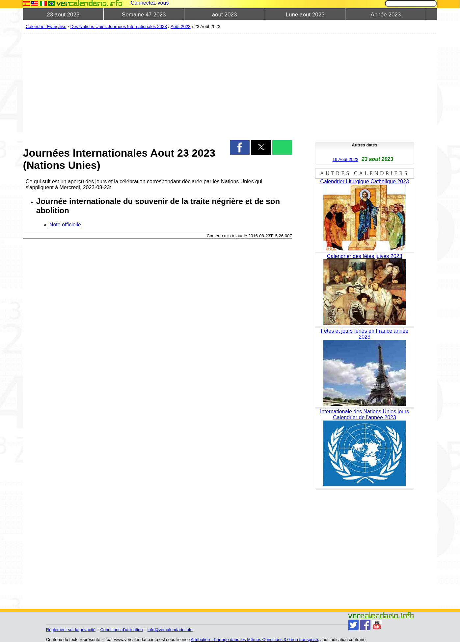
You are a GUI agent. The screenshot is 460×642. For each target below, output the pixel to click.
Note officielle (65, 224)
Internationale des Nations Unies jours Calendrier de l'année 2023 (364, 414)
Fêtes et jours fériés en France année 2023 (364, 334)
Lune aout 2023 (304, 15)
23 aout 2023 (63, 15)
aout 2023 (224, 15)
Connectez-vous (150, 3)
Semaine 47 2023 (144, 15)
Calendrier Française (46, 26)
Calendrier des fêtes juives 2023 (364, 256)
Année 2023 (386, 15)
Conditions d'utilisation (121, 629)
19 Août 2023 (346, 159)
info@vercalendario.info (170, 629)
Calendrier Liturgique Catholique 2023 (364, 181)
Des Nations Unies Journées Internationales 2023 (118, 26)
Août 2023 (181, 26)
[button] (240, 147)
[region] (157, 86)
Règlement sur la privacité (70, 629)
